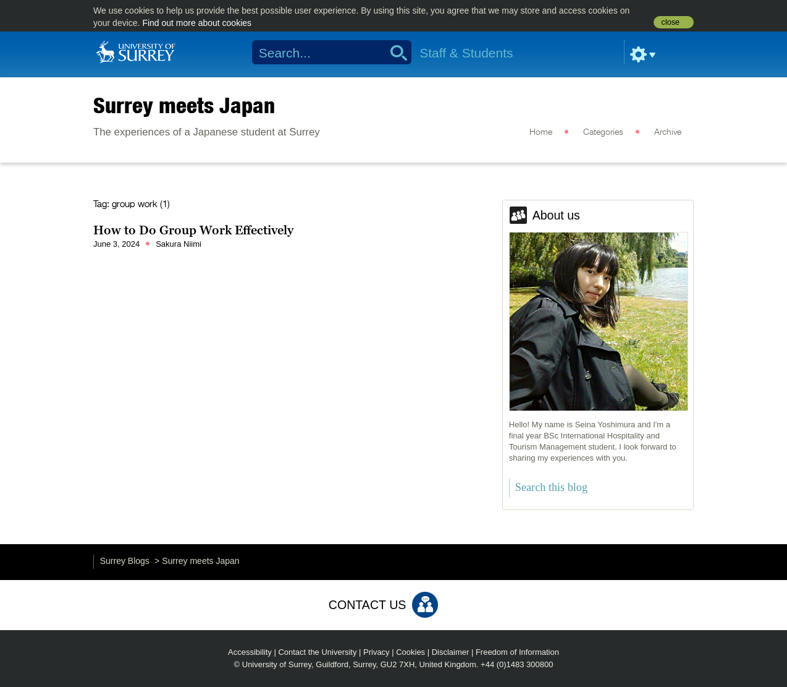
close (671, 22)
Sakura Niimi (178, 244)
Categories (603, 132)
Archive (667, 132)
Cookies (410, 652)
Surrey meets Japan (184, 105)
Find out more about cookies (196, 23)
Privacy (376, 652)
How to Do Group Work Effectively (193, 230)
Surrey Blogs (124, 561)
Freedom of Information (517, 652)
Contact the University (317, 652)
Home (540, 132)
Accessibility (250, 652)
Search (394, 52)
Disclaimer (450, 652)
